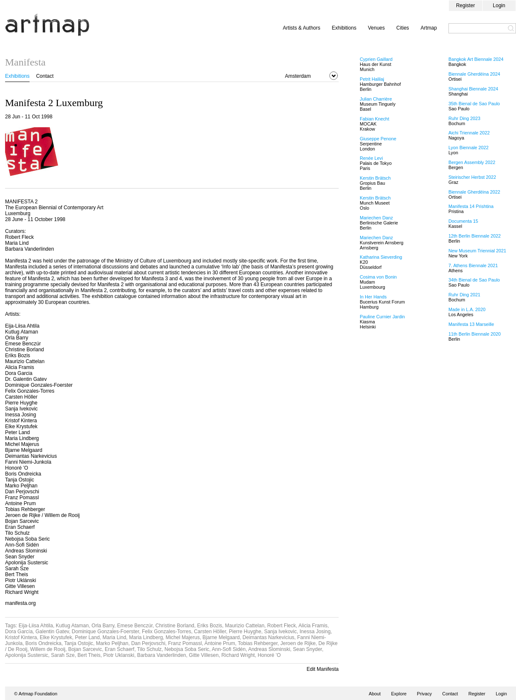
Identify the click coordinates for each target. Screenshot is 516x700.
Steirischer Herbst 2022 (472, 177)
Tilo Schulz (149, 649)
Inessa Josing (314, 631)
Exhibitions (344, 28)
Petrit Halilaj (372, 79)
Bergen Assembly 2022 (471, 162)
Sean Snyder (307, 649)
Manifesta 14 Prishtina (471, 206)
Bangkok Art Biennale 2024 (475, 59)
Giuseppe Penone (378, 138)
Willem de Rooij (47, 649)
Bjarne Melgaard (221, 637)
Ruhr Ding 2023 (464, 118)
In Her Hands (373, 296)
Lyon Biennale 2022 (468, 147)
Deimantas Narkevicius (268, 637)
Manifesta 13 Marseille (471, 324)
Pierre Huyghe (245, 631)
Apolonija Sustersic (26, 655)
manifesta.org (20, 603)
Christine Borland (174, 626)
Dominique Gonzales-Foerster (105, 631)
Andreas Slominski (269, 649)
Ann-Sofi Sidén (229, 649)
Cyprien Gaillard (376, 59)
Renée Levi (371, 158)
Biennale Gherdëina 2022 (474, 191)
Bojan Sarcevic (85, 649)
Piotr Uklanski (118, 655)
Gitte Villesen (203, 655)
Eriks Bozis (209, 626)
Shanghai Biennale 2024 (473, 88)
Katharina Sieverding (381, 257)
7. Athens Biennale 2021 (473, 265)
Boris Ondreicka (43, 643)
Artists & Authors (301, 28)
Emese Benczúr (134, 626)
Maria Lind (114, 637)
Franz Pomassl (185, 643)
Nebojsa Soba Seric (187, 649)
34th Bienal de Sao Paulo (474, 279)
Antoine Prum (219, 643)
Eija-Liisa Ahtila (36, 626)
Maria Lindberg (146, 637)
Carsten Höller (210, 631)
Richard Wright (238, 655)
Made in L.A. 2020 (467, 309)
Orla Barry (103, 626)
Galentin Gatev (52, 631)
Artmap (429, 28)
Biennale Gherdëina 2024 (474, 74)
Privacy (424, 693)
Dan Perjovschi (148, 643)
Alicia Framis (313, 626)
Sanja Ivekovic (280, 631)
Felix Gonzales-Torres (166, 631)
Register (465, 5)
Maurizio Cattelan (244, 626)
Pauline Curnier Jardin (382, 316)
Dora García (19, 631)
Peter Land (87, 637)
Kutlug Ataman (72, 626)
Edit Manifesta (323, 669)
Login (499, 5)
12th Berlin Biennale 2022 (474, 235)
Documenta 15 (463, 221)
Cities (403, 28)
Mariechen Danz (376, 217)
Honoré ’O (269, 655)
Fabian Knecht (374, 118)
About (374, 693)
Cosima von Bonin (378, 276)
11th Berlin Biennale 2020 (474, 333)
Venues (376, 28)
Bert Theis (88, 655)
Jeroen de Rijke (297, 643)
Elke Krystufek (56, 637)
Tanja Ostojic (78, 643)
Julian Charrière (376, 98)
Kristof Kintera (21, 637)
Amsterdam (298, 76)
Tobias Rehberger (257, 643)
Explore (399, 693)
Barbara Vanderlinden (161, 655)
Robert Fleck (281, 626)
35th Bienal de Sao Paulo (474, 103)
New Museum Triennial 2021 (477, 250)
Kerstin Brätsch (375, 177)
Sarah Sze (63, 655)
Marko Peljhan (112, 643)
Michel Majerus (183, 637)
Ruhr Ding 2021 (464, 294)
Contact (44, 76)
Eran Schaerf (119, 649)
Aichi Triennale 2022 (469, 132)
